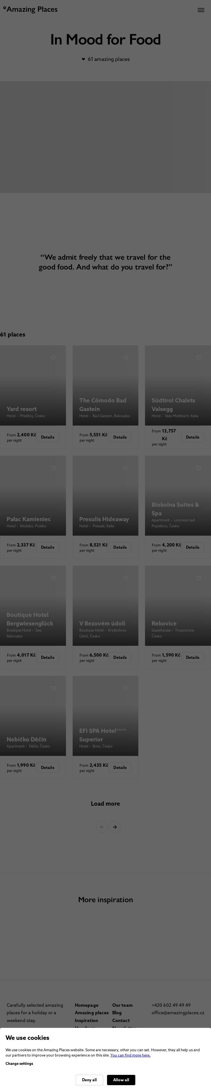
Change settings (19, 1063)
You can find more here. (130, 1055)
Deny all (89, 1079)
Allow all (121, 1079)
